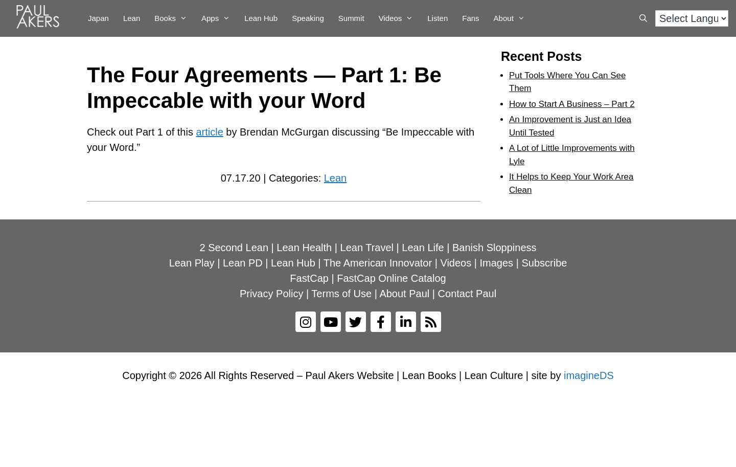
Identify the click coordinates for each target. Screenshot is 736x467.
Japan (98, 18)
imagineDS (589, 375)
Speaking (308, 18)
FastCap (309, 278)
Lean (131, 18)
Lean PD (243, 263)
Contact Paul (467, 293)
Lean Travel (367, 247)
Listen (437, 18)
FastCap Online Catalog (391, 278)
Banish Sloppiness (494, 247)
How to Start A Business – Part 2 (572, 104)
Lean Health (304, 247)
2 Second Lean (233, 247)
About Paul (404, 293)
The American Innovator (378, 263)
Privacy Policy (271, 293)
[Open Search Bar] (643, 18)
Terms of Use (341, 293)
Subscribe (544, 263)
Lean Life (423, 247)
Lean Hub (261, 18)
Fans (470, 18)
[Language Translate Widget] (691, 18)
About (513, 18)
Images (497, 263)
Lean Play (192, 263)
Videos (400, 18)
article (209, 132)
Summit (351, 18)
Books (174, 18)
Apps (219, 18)
